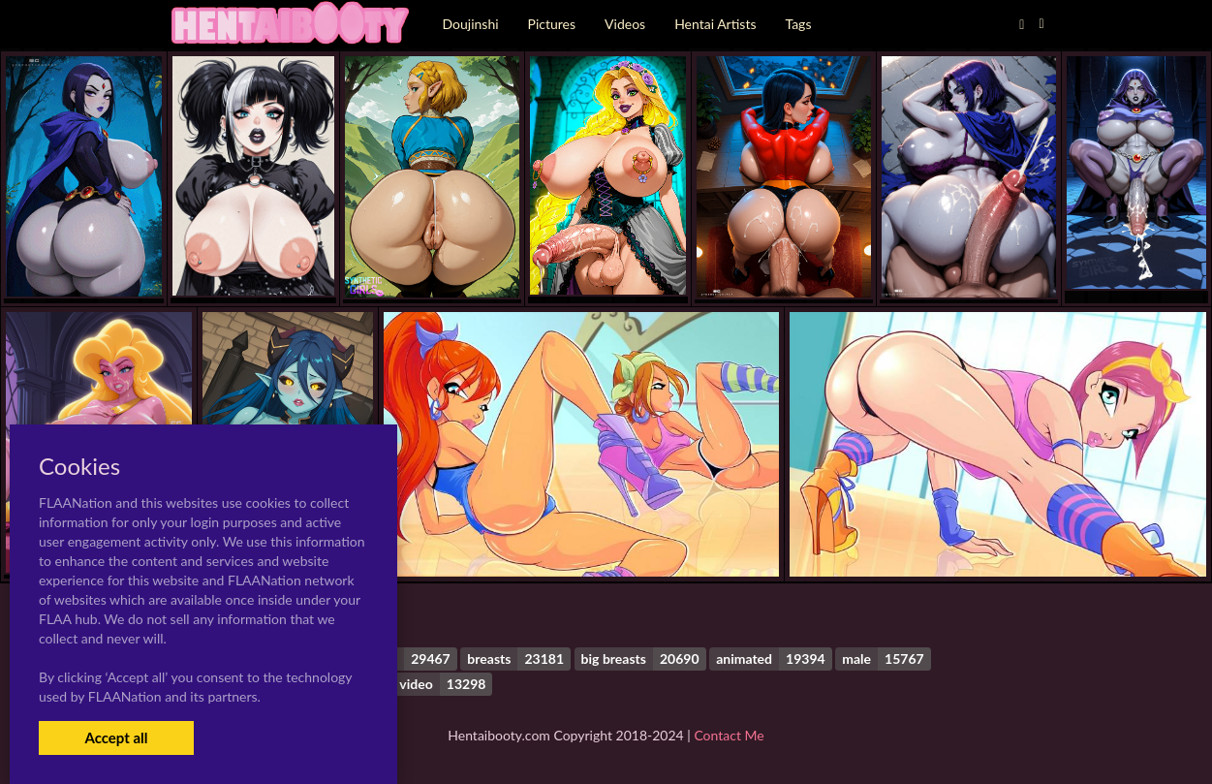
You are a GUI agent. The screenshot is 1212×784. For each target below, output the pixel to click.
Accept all (115, 737)
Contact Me (728, 735)
